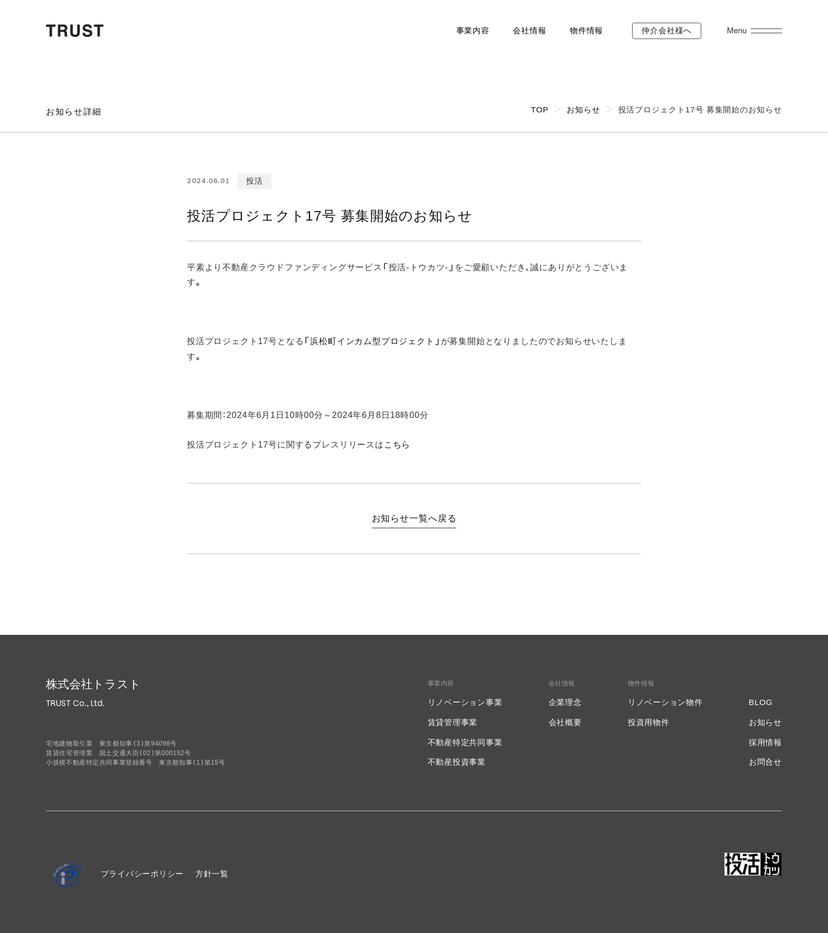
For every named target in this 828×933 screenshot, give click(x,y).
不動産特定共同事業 (465, 742)
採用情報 (765, 742)
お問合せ (765, 761)
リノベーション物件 (665, 702)
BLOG (761, 702)
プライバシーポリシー (142, 873)
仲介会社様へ (667, 30)
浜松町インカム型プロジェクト (372, 341)
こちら (397, 444)
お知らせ (765, 722)
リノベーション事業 (465, 702)
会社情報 (529, 30)
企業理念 (565, 702)
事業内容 (473, 30)
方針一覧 (212, 873)
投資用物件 (649, 722)
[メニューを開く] (766, 30)
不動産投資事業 (457, 761)
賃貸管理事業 (453, 722)
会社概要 (565, 722)
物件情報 (586, 30)
